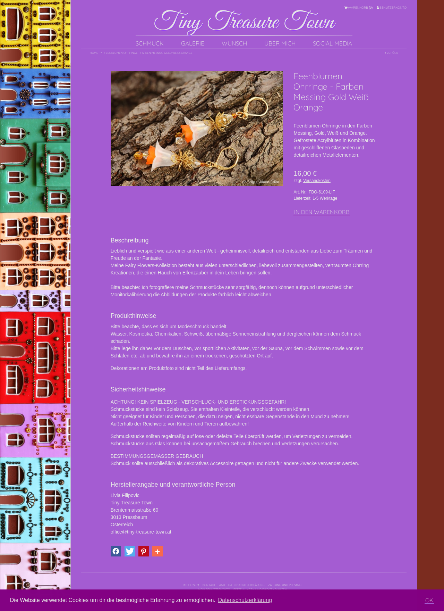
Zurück (391, 53)
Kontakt (209, 585)
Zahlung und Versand (284, 585)
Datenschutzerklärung (246, 585)
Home (94, 53)
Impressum (191, 585)
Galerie (192, 43)
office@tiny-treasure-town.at (141, 532)
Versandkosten (317, 180)
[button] (116, 551)
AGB (222, 585)
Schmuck (150, 43)
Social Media (332, 43)
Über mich (280, 43)
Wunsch (234, 43)
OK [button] (429, 600)
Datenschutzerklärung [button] (245, 600)
